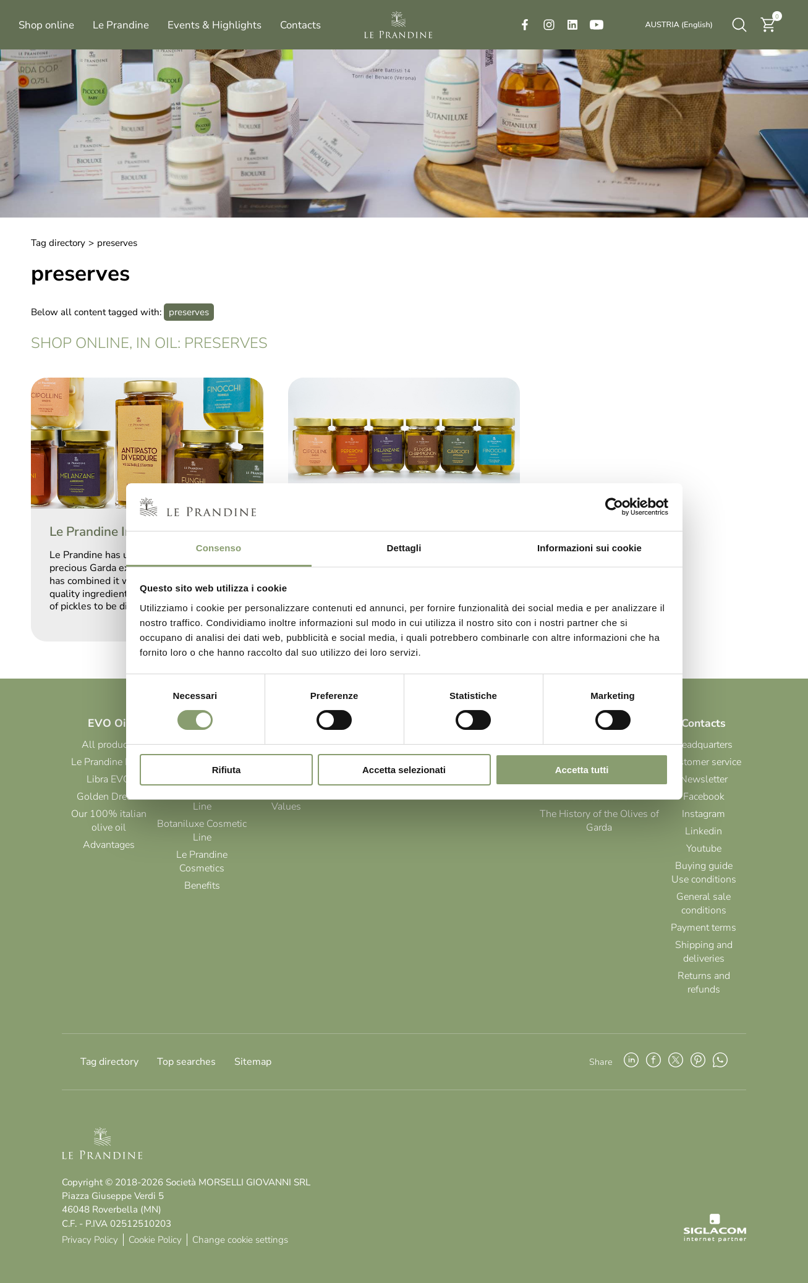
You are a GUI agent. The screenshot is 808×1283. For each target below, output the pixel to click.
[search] (739, 25)
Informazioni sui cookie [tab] (589, 548)
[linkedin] (572, 25)
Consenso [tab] (218, 548)
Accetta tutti (582, 769)
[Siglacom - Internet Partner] (715, 1239)
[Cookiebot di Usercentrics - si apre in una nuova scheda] (614, 507)
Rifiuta (226, 769)
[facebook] (524, 24)
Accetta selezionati (404, 769)
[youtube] (596, 25)
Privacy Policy (90, 1240)
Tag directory (58, 243)
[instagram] (549, 25)
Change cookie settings (240, 1240)
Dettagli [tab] (404, 548)
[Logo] (398, 24)
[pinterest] (698, 1061)
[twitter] (675, 1061)
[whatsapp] (720, 1061)
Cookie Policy (155, 1240)
